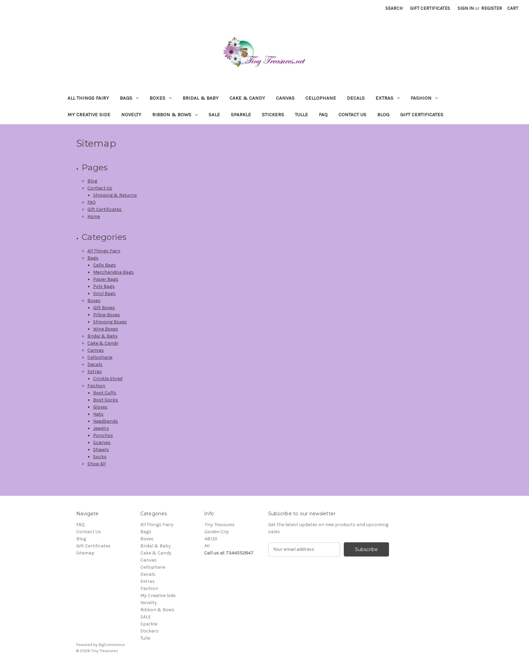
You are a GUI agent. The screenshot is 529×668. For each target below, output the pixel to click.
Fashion (424, 98)
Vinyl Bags (104, 293)
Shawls (101, 449)
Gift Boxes (104, 308)
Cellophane (320, 98)
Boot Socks (105, 400)
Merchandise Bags (113, 272)
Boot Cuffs (104, 393)
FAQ (323, 115)
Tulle (301, 115)
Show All (96, 464)
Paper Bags (105, 279)
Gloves (100, 407)
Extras (387, 98)
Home (93, 216)
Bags (129, 98)
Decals (356, 98)
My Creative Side (88, 115)
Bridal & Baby (201, 98)
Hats (98, 414)
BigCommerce (112, 644)
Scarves (102, 442)
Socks (100, 457)
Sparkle (241, 115)
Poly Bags (104, 286)
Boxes (160, 98)
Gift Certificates (430, 8)
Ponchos (103, 435)
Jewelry (101, 428)
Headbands (105, 421)
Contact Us (352, 115)
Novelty (131, 115)
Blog (383, 115)
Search (393, 8)
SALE (214, 115)
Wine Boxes (105, 329)
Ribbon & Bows (175, 115)
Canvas (285, 98)
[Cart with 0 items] (512, 8)
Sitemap (85, 553)
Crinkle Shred (107, 378)
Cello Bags (104, 265)
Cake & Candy (247, 98)
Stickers (273, 115)
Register (491, 8)
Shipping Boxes (110, 322)
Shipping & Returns (115, 195)
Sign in (465, 8)
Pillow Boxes (106, 315)
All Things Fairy (88, 98)
